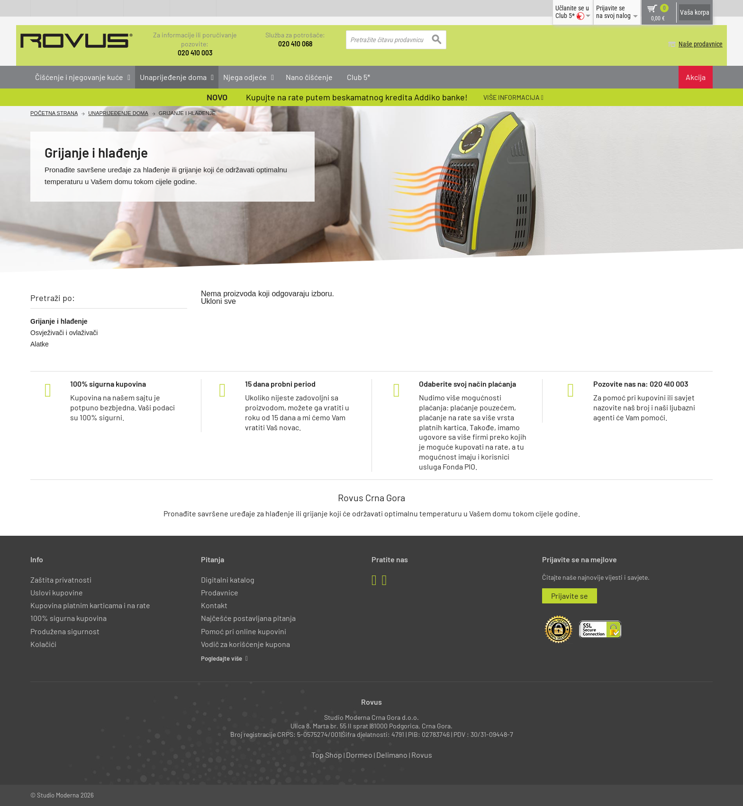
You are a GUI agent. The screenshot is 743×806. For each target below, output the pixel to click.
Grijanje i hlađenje (59, 321)
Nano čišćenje (309, 76)
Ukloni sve (218, 301)
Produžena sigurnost (65, 630)
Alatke (39, 343)
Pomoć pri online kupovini (243, 630)
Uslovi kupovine (56, 591)
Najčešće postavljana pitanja (248, 617)
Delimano (392, 754)
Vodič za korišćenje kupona (245, 643)
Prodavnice (219, 591)
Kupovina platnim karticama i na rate (90, 604)
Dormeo (359, 754)
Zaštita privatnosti (60, 579)
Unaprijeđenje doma (118, 113)
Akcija (696, 76)
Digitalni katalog (227, 579)
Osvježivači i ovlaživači (64, 332)
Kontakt (214, 604)
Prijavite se (569, 595)
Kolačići (43, 643)
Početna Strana (54, 113)
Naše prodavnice (691, 44)
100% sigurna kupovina (68, 617)
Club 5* (358, 76)
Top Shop (326, 754)
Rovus (421, 754)
